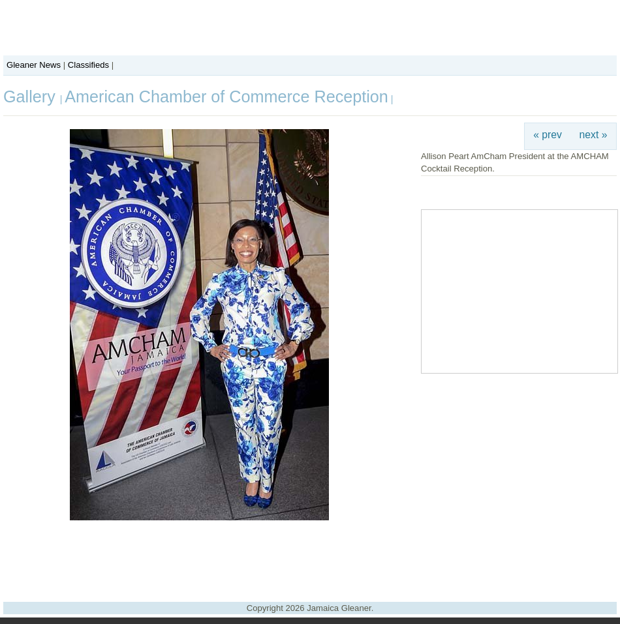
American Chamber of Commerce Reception (226, 96)
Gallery (31, 96)
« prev (547, 134)
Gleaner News (34, 65)
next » (594, 134)
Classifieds (88, 65)
